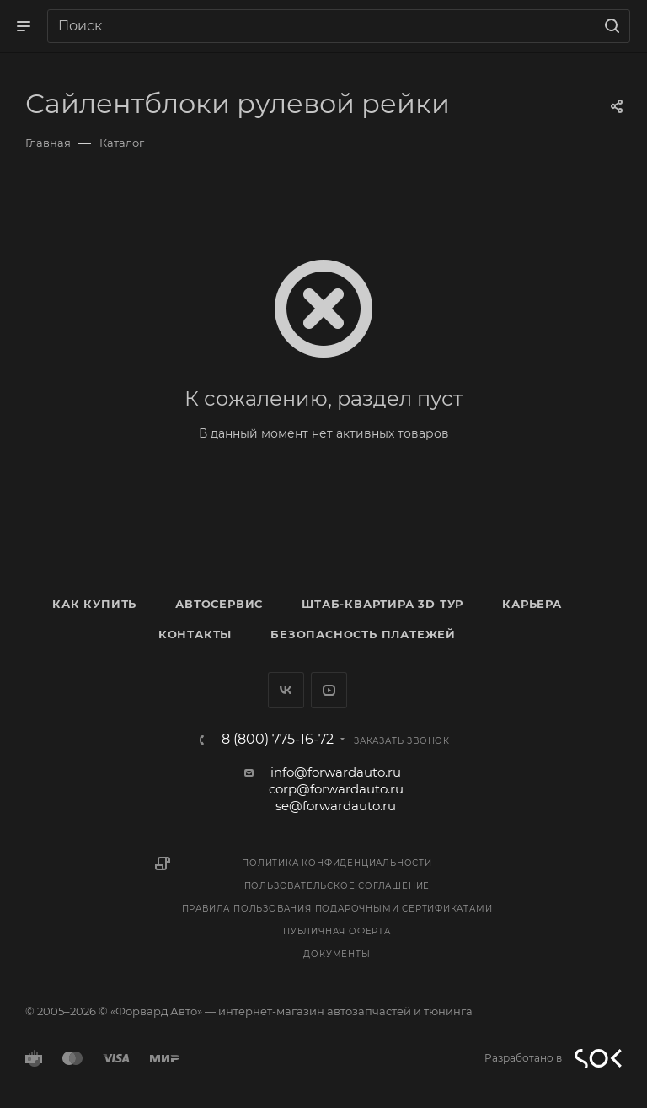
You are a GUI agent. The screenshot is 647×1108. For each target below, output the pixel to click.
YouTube (329, 690)
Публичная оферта (337, 931)
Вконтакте (286, 690)
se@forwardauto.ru (335, 806)
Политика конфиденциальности (337, 863)
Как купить (94, 603)
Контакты (195, 634)
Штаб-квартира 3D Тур (382, 603)
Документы (336, 954)
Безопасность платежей (363, 634)
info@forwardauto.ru (335, 772)
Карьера (532, 603)
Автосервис (219, 603)
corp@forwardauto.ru (336, 789)
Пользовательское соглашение (337, 885)
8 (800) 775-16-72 (278, 739)
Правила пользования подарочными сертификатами (337, 908)
